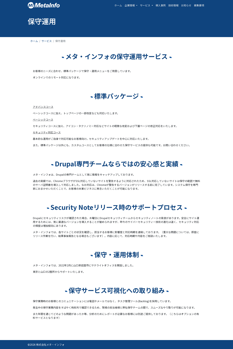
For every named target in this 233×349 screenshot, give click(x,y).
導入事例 (160, 5)
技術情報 (173, 5)
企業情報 (130, 5)
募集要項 (199, 5)
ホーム (118, 5)
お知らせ (186, 5)
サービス (145, 5)
